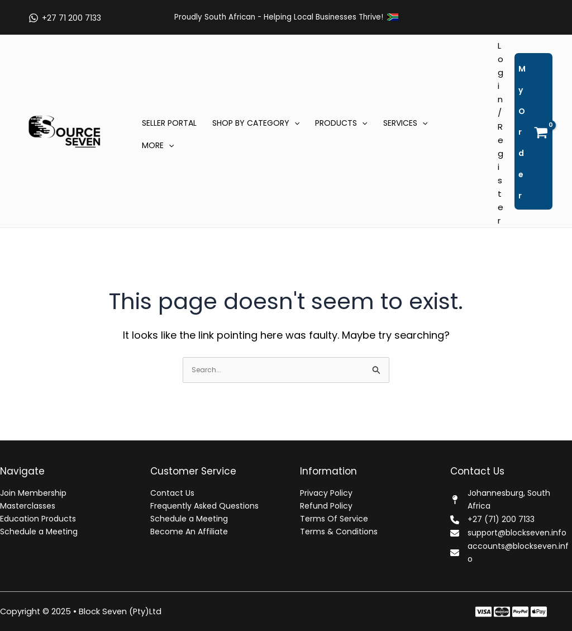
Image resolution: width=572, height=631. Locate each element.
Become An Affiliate (189, 531)
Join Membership (33, 493)
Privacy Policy (326, 493)
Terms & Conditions (339, 531)
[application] (294, 123)
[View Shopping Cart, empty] (533, 131)
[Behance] (539, 612)
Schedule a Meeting (39, 531)
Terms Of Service (334, 518)
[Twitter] (502, 612)
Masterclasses (27, 505)
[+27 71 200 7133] (64, 18)
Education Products (38, 518)
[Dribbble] (557, 612)
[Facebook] (483, 612)
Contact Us (172, 493)
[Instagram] (520, 612)
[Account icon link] (500, 133)
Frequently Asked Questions (204, 505)
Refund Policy (326, 505)
